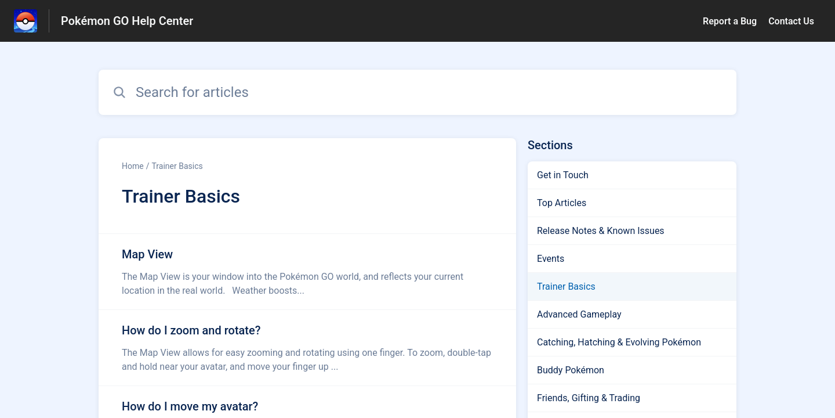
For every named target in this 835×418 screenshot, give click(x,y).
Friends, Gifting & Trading (588, 397)
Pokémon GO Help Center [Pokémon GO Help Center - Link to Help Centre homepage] (127, 21)
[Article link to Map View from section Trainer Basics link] (307, 272)
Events (550, 258)
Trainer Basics (176, 166)
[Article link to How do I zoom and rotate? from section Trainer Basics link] (307, 348)
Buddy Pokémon (570, 370)
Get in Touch (563, 175)
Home (133, 166)
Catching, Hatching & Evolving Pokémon (619, 342)
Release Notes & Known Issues (601, 230)
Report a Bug (730, 21)
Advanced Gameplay (579, 314)
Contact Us (791, 21)
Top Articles (561, 202)
